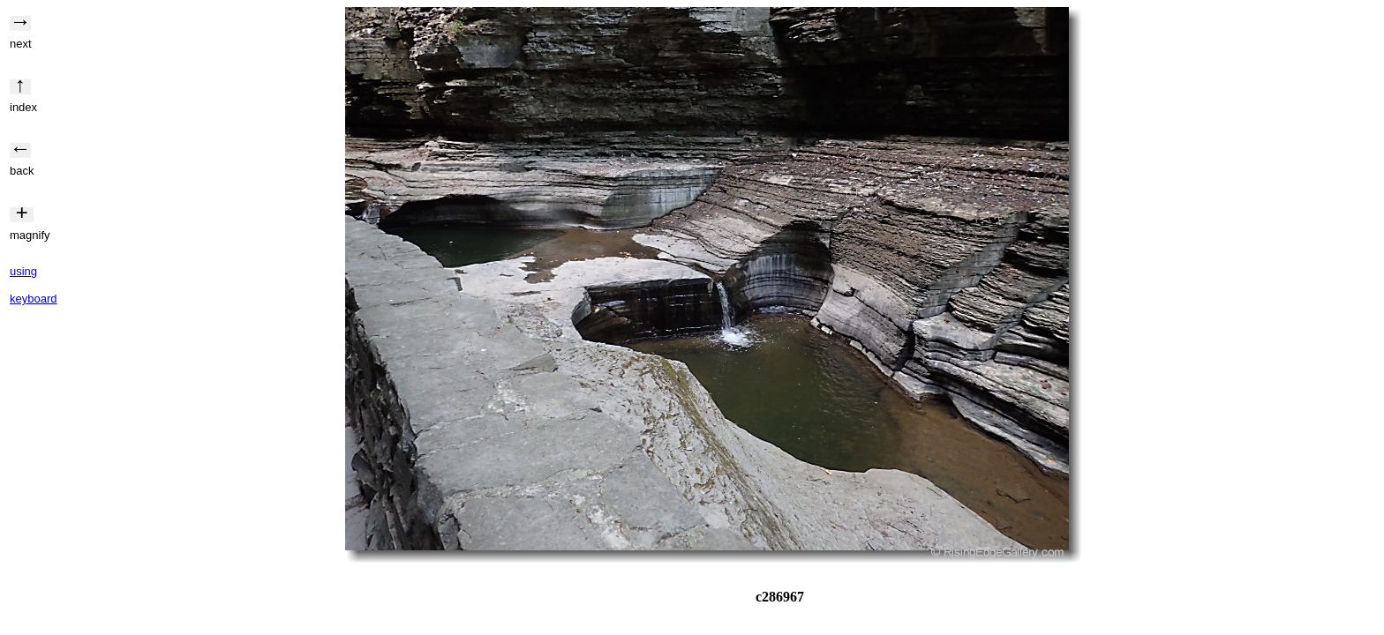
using (23, 271)
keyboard (33, 298)
